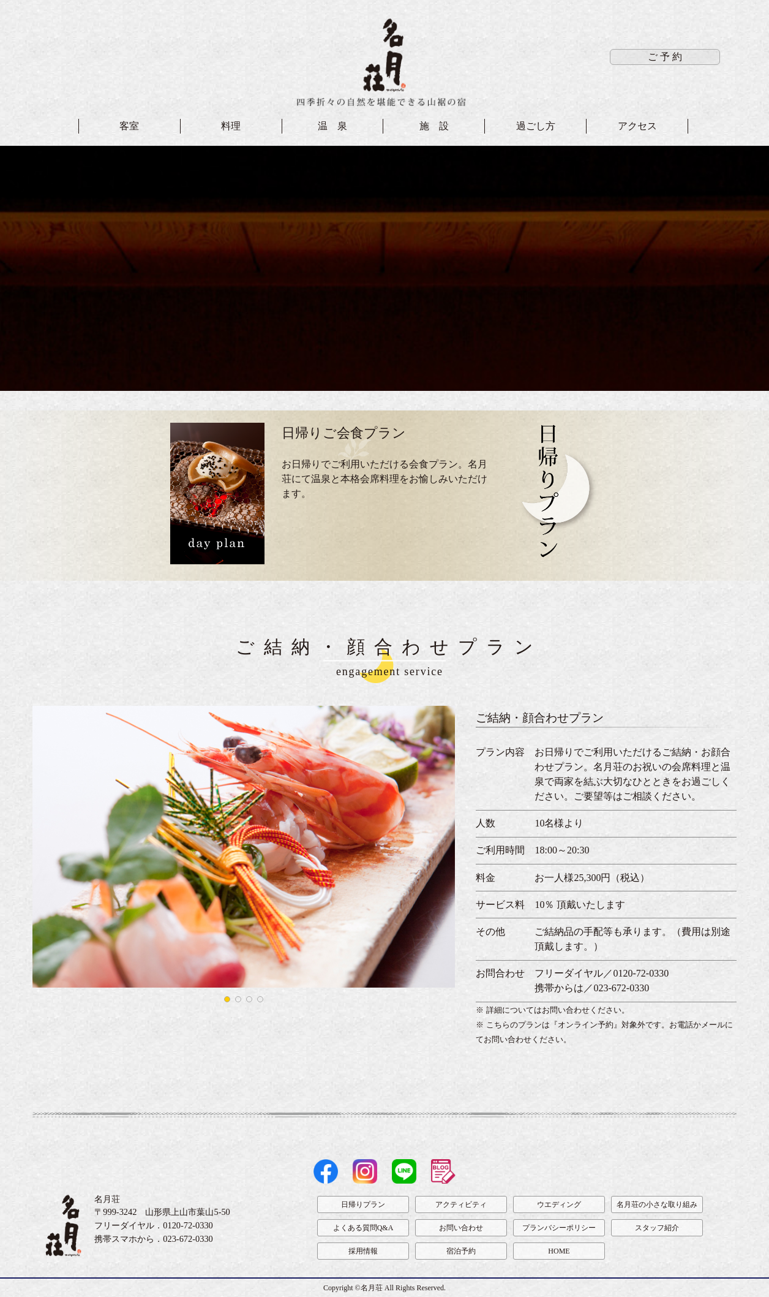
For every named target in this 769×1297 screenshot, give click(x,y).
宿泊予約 (461, 1251)
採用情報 (363, 1251)
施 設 (434, 126)
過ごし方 (535, 126)
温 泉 (332, 126)
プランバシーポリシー (559, 1227)
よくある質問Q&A (363, 1227)
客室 (129, 126)
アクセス (637, 126)
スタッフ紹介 (657, 1227)
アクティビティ (461, 1204)
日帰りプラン (363, 1204)
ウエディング (559, 1204)
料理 (231, 126)
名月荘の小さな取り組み (657, 1204)
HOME (558, 1251)
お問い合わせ (461, 1227)
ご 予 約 (665, 56)
